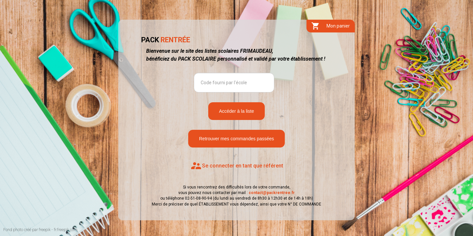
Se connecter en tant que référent (236, 166)
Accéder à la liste (236, 111)
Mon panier (330, 26)
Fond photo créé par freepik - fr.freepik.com (40, 229)
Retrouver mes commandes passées (236, 138)
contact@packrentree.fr (272, 192)
